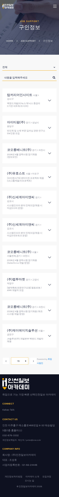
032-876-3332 (10, 435)
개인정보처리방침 (13, 476)
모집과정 (46, 476)
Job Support (28, 40)
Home (9, 40)
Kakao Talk (8, 409)
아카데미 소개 (32, 476)
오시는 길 (29, 480)
